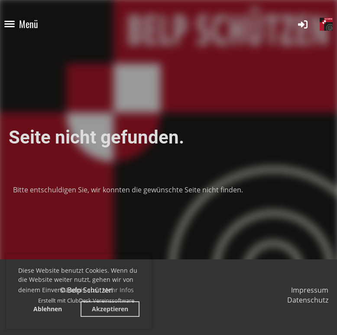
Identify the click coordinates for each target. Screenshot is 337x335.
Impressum (309, 290)
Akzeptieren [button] (110, 309)
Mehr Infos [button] (118, 290)
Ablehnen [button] (47, 309)
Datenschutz (307, 300)
